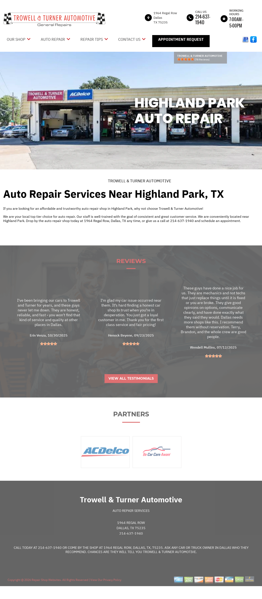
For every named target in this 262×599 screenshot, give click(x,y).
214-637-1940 (202, 19)
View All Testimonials (131, 389)
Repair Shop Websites (46, 590)
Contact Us (129, 39)
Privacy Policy (112, 590)
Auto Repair (53, 39)
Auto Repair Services (131, 521)
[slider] (185, 59)
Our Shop (16, 39)
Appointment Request (181, 39)
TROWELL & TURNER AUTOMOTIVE (139, 180)
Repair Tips (91, 39)
